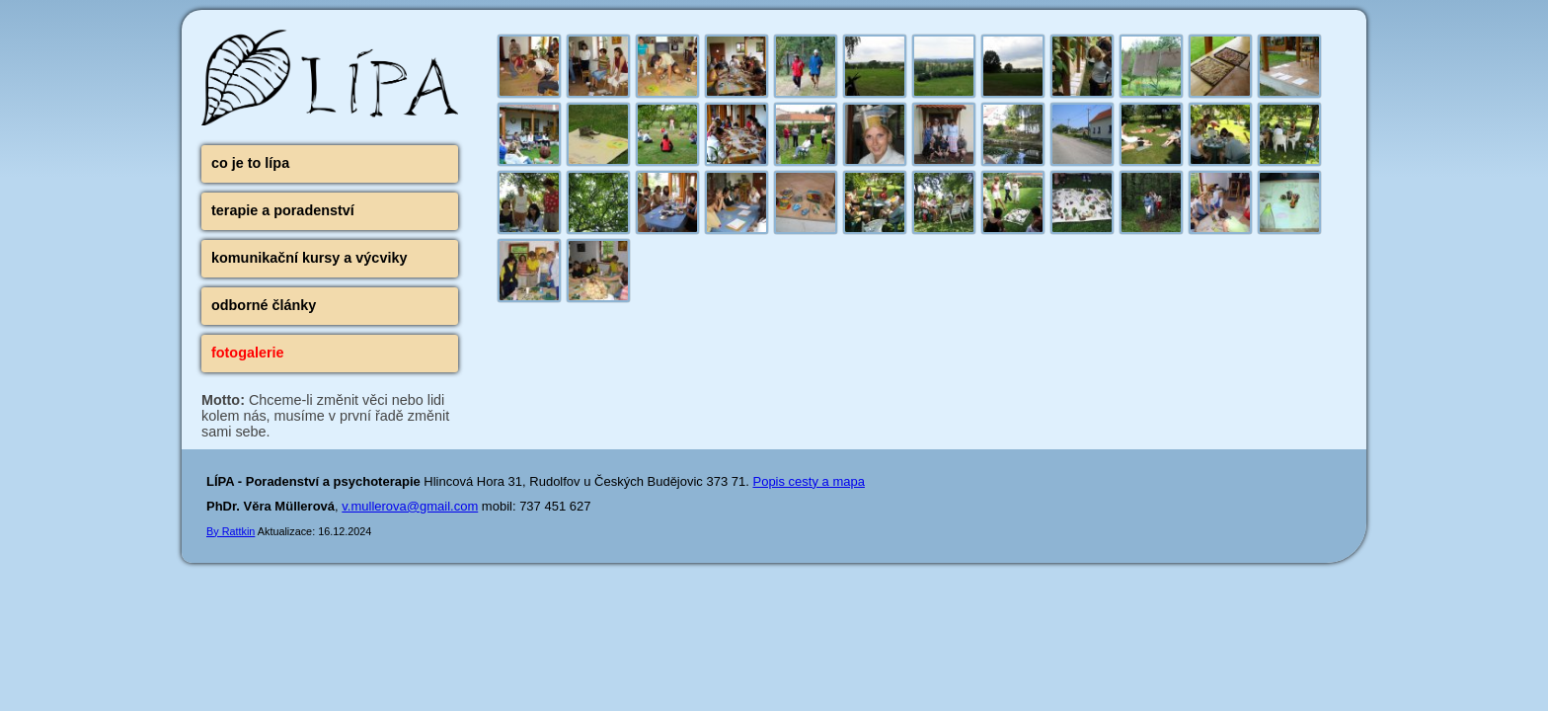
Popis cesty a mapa (808, 481)
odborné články (263, 305)
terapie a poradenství (282, 210)
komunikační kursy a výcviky (309, 258)
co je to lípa (250, 163)
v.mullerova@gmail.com (410, 506)
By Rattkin (230, 531)
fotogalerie (247, 352)
